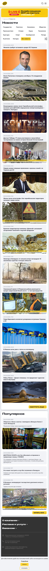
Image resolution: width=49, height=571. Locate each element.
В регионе (6, 39)
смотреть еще (37, 407)
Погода (43, 35)
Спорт (18, 35)
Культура (6, 35)
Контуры (16, 39)
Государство (7, 27)
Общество (42, 27)
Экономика (31, 27)
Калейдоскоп (30, 35)
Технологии (42, 31)
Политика (19, 27)
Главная (5, 19)
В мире (21, 31)
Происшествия (8, 31)
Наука (31, 31)
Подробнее (24, 561)
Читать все (38, 513)
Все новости (26, 39)
